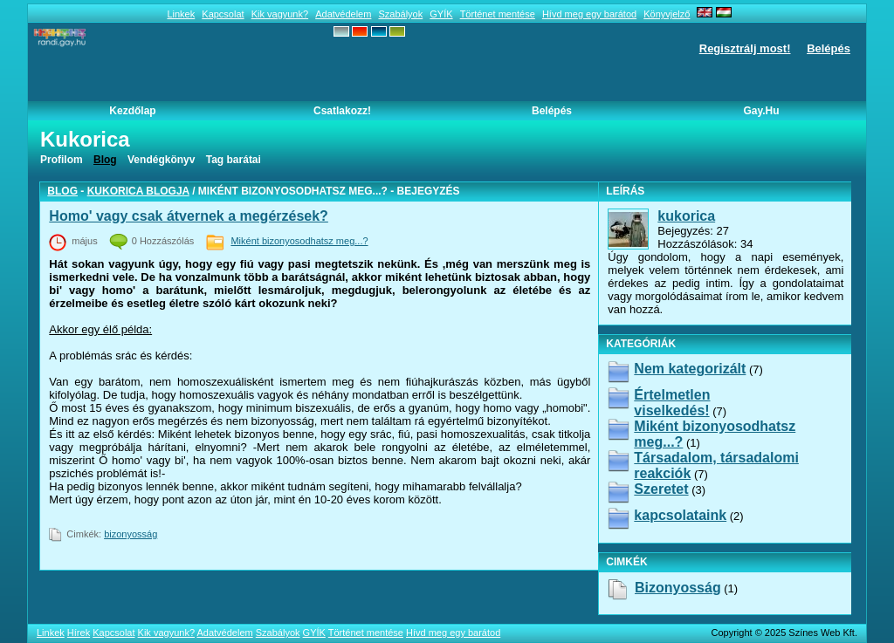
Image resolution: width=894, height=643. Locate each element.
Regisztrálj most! (745, 48)
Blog (62, 191)
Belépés (828, 48)
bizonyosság (130, 534)
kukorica (686, 216)
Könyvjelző (666, 14)
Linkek (181, 14)
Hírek (78, 632)
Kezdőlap (132, 111)
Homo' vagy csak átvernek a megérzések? (188, 216)
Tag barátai (233, 160)
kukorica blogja (138, 191)
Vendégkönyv (161, 160)
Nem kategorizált (690, 368)
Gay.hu (761, 111)
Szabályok (400, 14)
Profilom (61, 160)
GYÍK (441, 14)
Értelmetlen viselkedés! (672, 402)
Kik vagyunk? (279, 14)
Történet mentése (497, 14)
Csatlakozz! (342, 111)
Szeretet (661, 489)
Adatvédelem (343, 14)
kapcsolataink (680, 515)
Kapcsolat (223, 14)
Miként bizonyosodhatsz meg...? (299, 241)
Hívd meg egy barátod (589, 14)
